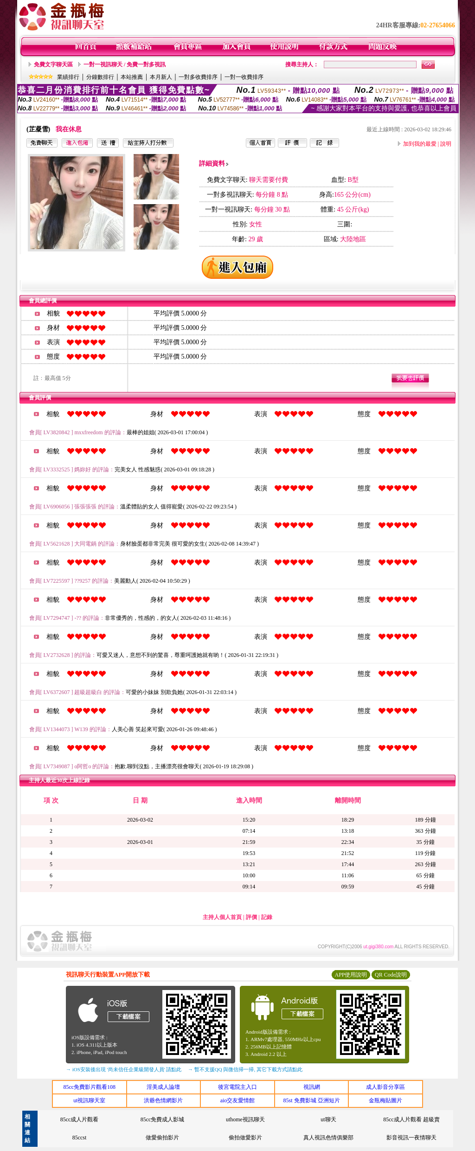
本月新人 (161, 77)
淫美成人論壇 (163, 1087)
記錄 (266, 917)
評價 (251, 917)
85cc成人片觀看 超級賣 (411, 1119)
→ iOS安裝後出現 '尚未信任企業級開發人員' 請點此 (123, 1069)
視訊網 (311, 1087)
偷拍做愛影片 (245, 1137)
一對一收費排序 (244, 77)
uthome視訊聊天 (245, 1119)
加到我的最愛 (419, 144)
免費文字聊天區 (53, 64)
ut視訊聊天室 (89, 1100)
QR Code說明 (391, 974)
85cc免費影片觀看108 (89, 1087)
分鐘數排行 (100, 77)
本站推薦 (132, 77)
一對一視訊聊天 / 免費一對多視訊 (124, 64)
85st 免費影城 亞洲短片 (311, 1100)
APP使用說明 (350, 974)
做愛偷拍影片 (162, 1137)
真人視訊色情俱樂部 (328, 1137)
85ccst (79, 1137)
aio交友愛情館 (237, 1100)
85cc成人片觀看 (79, 1119)
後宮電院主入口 (237, 1087)
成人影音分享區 (385, 1087)
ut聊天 (328, 1119)
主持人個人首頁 (222, 917)
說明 (445, 144)
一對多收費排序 (198, 77)
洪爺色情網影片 (163, 1100)
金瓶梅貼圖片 (385, 1100)
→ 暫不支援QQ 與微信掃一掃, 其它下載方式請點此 (245, 1069)
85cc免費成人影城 (163, 1119)
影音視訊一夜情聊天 (411, 1137)
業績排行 (68, 77)
